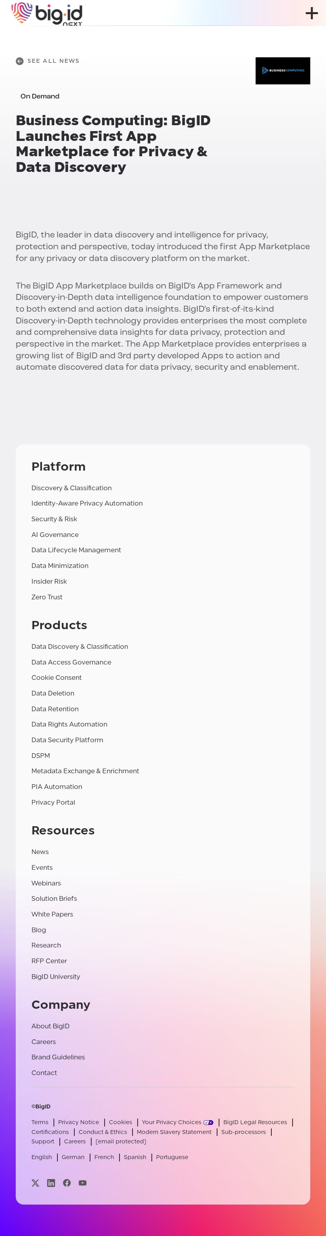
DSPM (40, 755)
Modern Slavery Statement (174, 1132)
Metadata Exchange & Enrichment (85, 771)
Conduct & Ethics (103, 1132)
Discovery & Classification (71, 488)
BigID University (55, 976)
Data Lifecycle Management (76, 550)
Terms (39, 1122)
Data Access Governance (71, 662)
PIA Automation (56, 787)
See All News (48, 61)
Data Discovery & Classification (79, 646)
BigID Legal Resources (255, 1122)
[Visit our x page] (35, 1182)
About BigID (50, 1026)
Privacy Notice (78, 1122)
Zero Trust (47, 597)
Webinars (46, 883)
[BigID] (47, 13)
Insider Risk (49, 581)
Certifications (50, 1132)
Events (42, 867)
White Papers (52, 914)
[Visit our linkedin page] (51, 1182)
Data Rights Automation (69, 724)
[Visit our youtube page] (83, 1182)
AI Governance (55, 535)
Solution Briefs (54, 898)
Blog (38, 930)
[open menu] (312, 13)
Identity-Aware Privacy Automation (87, 503)
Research (46, 945)
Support (42, 1141)
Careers (43, 1042)
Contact (44, 1073)
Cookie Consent (56, 677)
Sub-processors (243, 1132)
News (40, 852)
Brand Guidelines (58, 1057)
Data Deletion (52, 693)
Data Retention (55, 709)
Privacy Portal (53, 802)
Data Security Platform (67, 740)
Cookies (120, 1122)
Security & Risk (54, 519)
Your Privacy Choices (171, 1122)
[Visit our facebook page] (67, 1182)
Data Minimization (59, 566)
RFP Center (49, 961)
